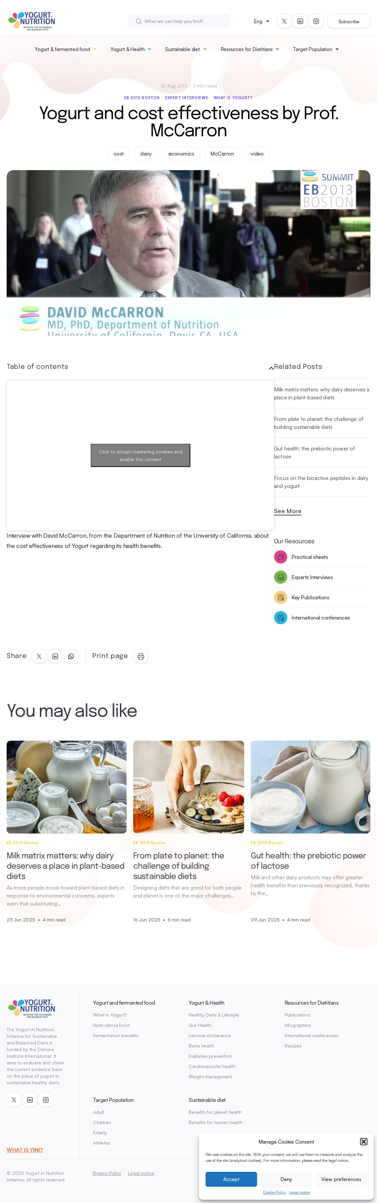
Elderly (100, 1132)
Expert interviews (186, 98)
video (256, 153)
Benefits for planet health (215, 1112)
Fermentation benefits (116, 1035)
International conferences (312, 1035)
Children (102, 1122)
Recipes (293, 1045)
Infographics (298, 1025)
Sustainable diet (182, 49)
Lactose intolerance (210, 1035)
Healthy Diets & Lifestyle (214, 1015)
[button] (363, 1141)
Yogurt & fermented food (62, 49)
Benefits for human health (215, 1122)
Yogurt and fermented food (124, 1002)
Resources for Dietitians (246, 49)
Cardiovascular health (212, 1066)
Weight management (211, 1076)
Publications (297, 1015)
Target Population (312, 49)
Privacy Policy (107, 1173)
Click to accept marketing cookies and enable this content (140, 455)
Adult (98, 1112)
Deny (286, 1179)
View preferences (341, 1179)
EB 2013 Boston (142, 98)
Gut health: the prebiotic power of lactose (314, 452)
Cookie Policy (274, 1192)
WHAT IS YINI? (25, 1150)
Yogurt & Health (128, 49)
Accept (231, 1179)
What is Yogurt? (233, 98)
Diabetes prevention (210, 1056)
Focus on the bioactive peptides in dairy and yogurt (321, 482)
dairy (146, 153)
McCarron (222, 153)
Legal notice (299, 1192)
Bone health (201, 1045)
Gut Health (200, 1025)
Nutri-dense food (111, 1025)
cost (119, 153)
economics (181, 153)
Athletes (101, 1143)
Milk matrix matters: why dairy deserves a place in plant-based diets (322, 393)
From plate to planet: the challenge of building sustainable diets (318, 423)
